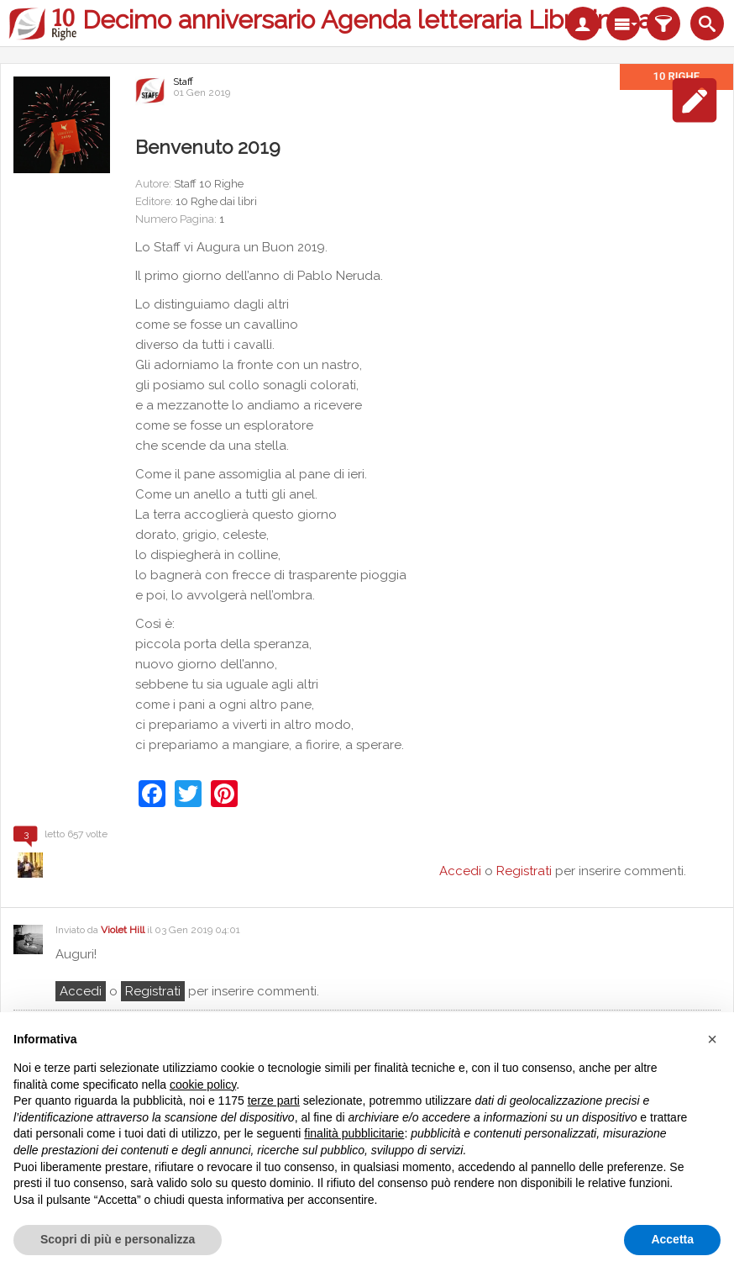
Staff (183, 81)
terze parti (274, 1100)
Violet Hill (122, 930)
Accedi (81, 991)
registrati (153, 991)
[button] (712, 1039)
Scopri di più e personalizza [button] (117, 1239)
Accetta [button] (672, 1239)
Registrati (524, 871)
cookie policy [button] (203, 1084)
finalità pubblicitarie (354, 1133)
